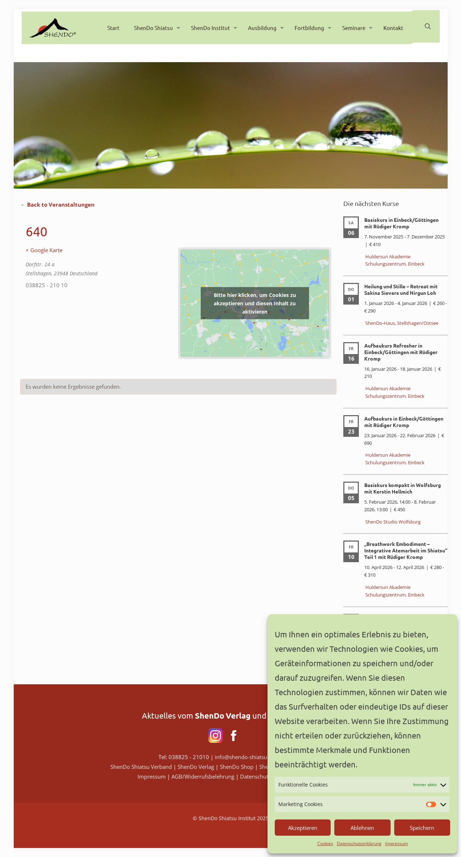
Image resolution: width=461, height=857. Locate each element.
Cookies (325, 843)
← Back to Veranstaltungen (57, 204)
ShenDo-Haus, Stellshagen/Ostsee (401, 323)
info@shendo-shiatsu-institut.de (254, 757)
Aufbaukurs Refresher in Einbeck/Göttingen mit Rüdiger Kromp (401, 352)
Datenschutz (255, 776)
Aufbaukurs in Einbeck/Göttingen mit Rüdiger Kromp (403, 421)
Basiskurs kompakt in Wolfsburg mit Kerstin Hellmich (402, 488)
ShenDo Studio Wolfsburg (393, 521)
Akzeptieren (302, 827)
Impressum (396, 843)
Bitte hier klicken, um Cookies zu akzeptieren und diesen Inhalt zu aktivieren (255, 303)
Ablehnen (362, 827)
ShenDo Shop (236, 766)
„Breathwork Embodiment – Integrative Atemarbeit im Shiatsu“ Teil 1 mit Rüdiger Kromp (405, 550)
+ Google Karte (44, 250)
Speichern (422, 827)
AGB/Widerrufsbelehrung (203, 776)
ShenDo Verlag (196, 766)
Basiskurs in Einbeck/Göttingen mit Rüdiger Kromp (401, 222)
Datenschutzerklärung (359, 843)
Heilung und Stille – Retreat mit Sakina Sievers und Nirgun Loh (401, 289)
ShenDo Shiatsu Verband (141, 766)
